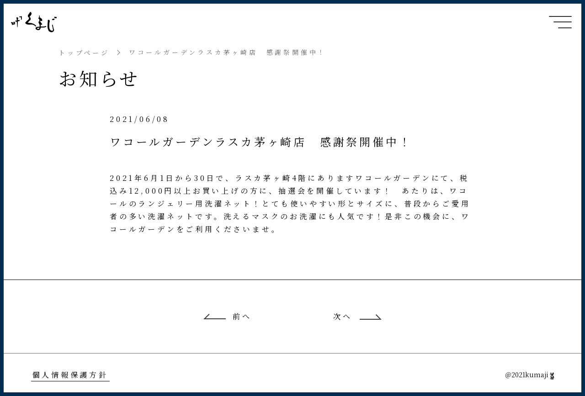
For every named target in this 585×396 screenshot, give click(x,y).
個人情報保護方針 (70, 375)
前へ (242, 317)
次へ (342, 317)
